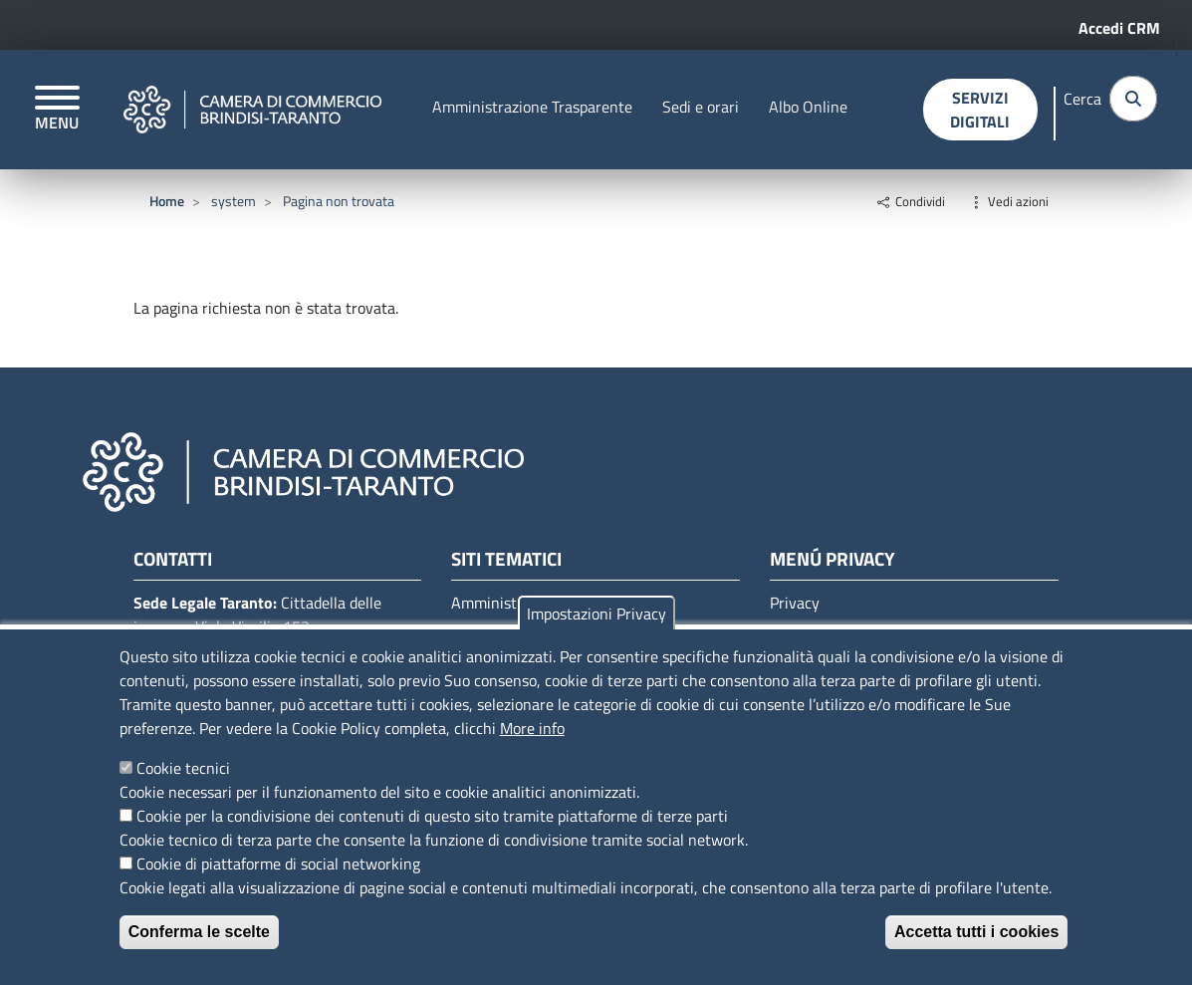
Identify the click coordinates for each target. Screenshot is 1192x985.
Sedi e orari (700, 107)
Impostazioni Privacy (596, 613)
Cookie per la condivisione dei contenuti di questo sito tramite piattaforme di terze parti (432, 816)
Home (166, 200)
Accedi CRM (1119, 28)
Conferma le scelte (199, 931)
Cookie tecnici (183, 768)
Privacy (795, 603)
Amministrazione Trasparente (532, 107)
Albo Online (808, 107)
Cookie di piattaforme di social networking (278, 863)
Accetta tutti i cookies (976, 931)
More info (532, 728)
